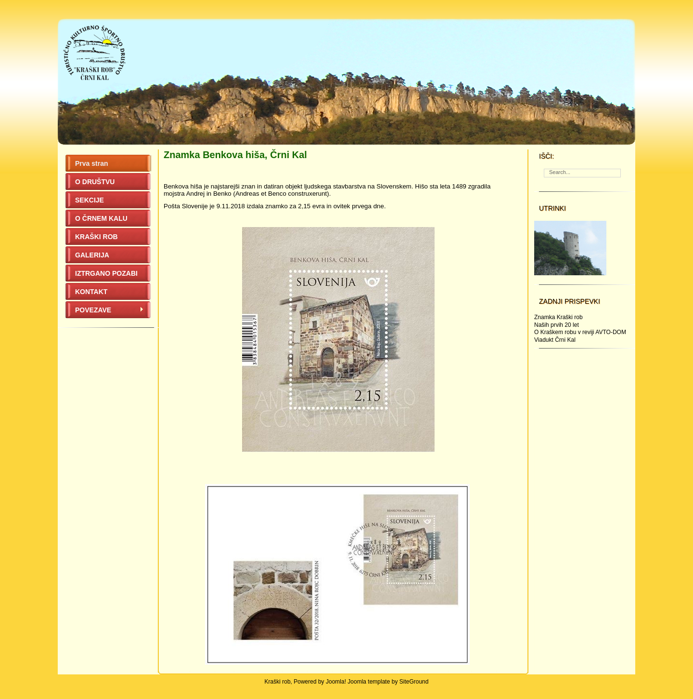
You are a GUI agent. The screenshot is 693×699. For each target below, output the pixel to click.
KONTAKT (91, 292)
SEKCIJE (89, 200)
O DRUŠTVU (95, 182)
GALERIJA (92, 255)
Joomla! (336, 681)
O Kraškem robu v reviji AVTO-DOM (580, 332)
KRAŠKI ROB (96, 237)
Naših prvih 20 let (556, 325)
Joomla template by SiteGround (387, 681)
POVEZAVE (109, 310)
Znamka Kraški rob (558, 317)
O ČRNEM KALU (101, 218)
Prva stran (91, 163)
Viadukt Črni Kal (555, 339)
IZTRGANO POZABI (106, 273)
